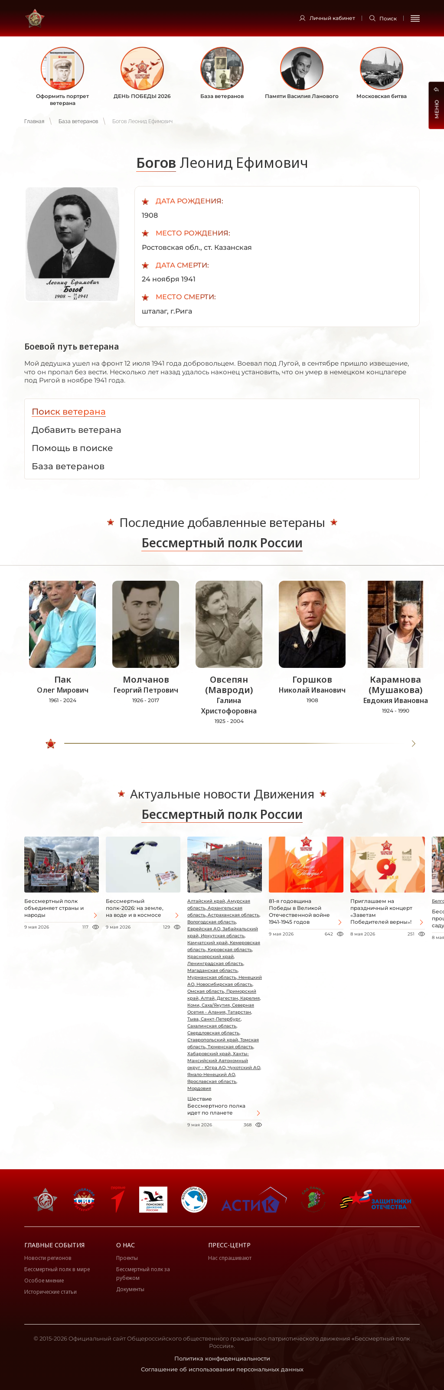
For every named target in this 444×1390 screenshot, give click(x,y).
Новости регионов (48, 1258)
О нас (125, 1245)
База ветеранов (78, 121)
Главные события (54, 1245)
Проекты (127, 1258)
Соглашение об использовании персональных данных (222, 1369)
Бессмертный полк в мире (57, 1269)
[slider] (52, 744)
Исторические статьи (50, 1291)
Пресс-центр (229, 1245)
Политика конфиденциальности (222, 1358)
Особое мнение (44, 1280)
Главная (34, 121)
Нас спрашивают (229, 1258)
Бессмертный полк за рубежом (143, 1274)
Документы (130, 1289)
